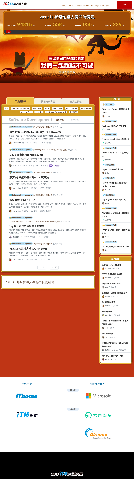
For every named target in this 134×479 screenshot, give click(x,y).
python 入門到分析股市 (111, 265)
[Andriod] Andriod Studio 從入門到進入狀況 (50, 150)
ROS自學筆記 (107, 333)
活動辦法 (86, 5)
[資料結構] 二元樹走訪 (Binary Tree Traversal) (36, 132)
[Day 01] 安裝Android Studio (26, 154)
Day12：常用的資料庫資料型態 (26, 226)
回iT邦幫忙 (106, 5)
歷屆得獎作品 (96, 5)
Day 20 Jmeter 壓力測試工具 (114, 199)
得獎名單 (70, 5)
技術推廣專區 (48, 101)
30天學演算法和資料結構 (42, 127)
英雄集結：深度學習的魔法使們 (114, 293)
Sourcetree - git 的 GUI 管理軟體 (115, 139)
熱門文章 (75, 120)
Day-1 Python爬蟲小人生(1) (113, 169)
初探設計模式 (107, 311)
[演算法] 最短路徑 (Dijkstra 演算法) (29, 177)
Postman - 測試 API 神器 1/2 (114, 126)
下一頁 (54, 267)
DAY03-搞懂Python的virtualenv (115, 246)
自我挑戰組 (75, 101)
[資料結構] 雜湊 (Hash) (22, 200)
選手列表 (78, 5)
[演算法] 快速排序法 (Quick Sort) (28, 248)
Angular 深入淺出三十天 (112, 283)
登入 (124, 4)
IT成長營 (56, 165)
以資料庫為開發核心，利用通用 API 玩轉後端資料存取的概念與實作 (34, 221)
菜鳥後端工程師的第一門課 (113, 356)
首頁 (64, 5)
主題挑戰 (20, 101)
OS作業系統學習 (108, 302)
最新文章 (60, 120)
